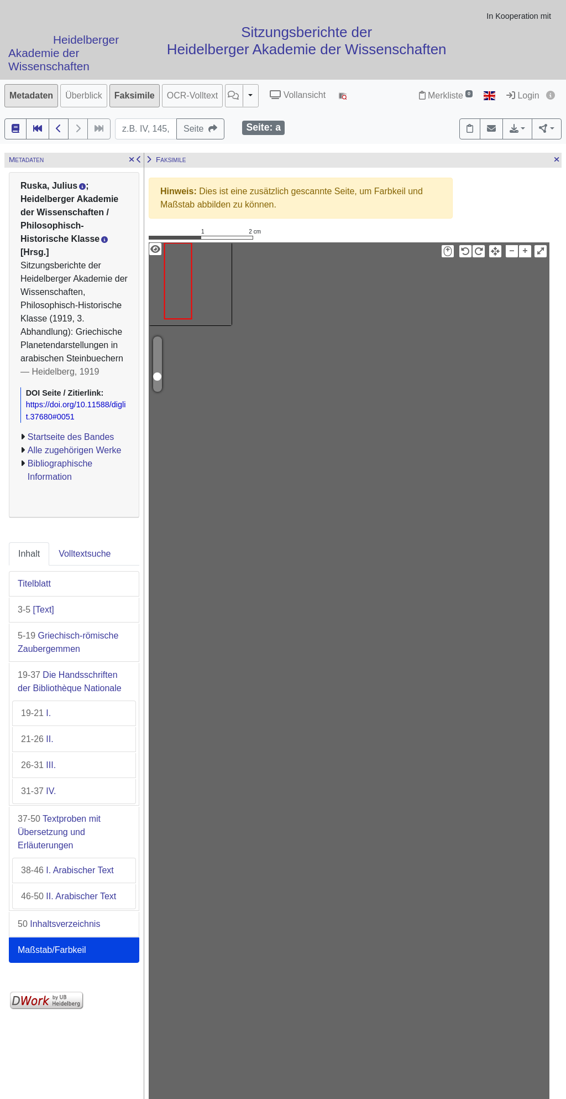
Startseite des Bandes (71, 437)
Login (522, 95)
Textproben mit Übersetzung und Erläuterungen (59, 832)
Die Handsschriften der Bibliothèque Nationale (70, 681)
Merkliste (446, 95)
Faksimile (134, 95)
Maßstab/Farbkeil (52, 950)
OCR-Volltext (192, 95)
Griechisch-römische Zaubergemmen (68, 642)
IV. (38, 791)
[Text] (36, 609)
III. (38, 765)
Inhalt (29, 553)
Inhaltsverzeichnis (59, 924)
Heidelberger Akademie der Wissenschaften (63, 53)
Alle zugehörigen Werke (75, 450)
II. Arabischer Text (68, 896)
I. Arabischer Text (67, 870)
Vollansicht (298, 95)
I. (36, 713)
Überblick (83, 95)
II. (37, 739)
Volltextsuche (85, 553)
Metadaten (31, 95)
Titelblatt (34, 583)
